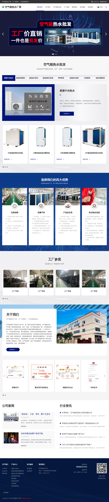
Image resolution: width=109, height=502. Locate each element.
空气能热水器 (57, 7)
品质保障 (29, 471)
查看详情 (7, 159)
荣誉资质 (4, 473)
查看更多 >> (13, 349)
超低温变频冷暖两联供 (23, 78)
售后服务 (29, 468)
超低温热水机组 (48, 78)
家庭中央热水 (8, 78)
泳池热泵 (87, 78)
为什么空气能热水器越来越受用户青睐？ (77, 445)
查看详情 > (24, 426)
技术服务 (82, 7)
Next (107, 34)
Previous (2, 34)
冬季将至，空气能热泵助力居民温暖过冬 (77, 413)
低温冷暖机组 (100, 78)
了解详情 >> (66, 113)
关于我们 (48, 7)
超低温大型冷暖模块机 (36, 78)
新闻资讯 (74, 7)
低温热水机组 (74, 78)
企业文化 (4, 471)
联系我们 (90, 7)
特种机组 (61, 78)
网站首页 (40, 7)
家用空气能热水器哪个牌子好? (73, 434)
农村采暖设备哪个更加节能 (32, 433)
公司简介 (4, 468)
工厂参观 (66, 7)
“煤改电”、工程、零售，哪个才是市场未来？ (39, 414)
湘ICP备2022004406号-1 (26, 498)
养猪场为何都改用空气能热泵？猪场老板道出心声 (80, 423)
